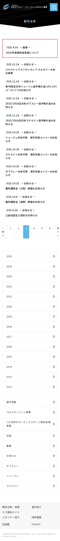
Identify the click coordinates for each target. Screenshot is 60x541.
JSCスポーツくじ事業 (18, 412)
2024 (9, 266)
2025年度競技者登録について (22, 52)
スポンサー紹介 (11, 517)
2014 (9, 366)
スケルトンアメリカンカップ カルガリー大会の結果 (30, 71)
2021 (9, 296)
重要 (25, 47)
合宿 (8, 435)
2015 (9, 356)
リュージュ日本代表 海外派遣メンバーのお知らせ (31, 139)
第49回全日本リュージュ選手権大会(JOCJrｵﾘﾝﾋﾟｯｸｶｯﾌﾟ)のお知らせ (31, 88)
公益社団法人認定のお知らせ (21, 215)
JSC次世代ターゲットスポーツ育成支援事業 (28, 423)
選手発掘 (11, 402)
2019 (9, 316)
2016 (9, 346)
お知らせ (29, 64)
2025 (9, 256)
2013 (9, 376)
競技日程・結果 (11, 507)
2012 (9, 386)
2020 (9, 306)
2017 (9, 336)
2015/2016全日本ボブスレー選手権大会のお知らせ (30, 105)
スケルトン (12, 486)
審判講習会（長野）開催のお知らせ (25, 201)
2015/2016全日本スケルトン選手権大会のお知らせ (30, 122)
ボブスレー (12, 465)
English (36, 524)
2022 (9, 286)
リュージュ (12, 475)
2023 (9, 276)
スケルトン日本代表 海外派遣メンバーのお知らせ (31, 156)
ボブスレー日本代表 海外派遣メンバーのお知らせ (31, 173)
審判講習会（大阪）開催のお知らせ (25, 188)
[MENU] (54, 7)
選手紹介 (37, 507)
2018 (9, 326)
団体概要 (37, 517)
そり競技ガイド (11, 512)
